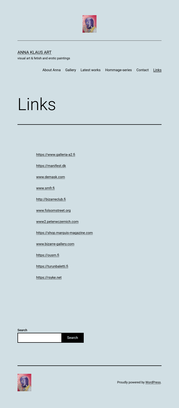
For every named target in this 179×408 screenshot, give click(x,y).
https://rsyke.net (49, 277)
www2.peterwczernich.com (57, 222)
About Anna (51, 70)
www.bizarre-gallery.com (55, 244)
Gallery (70, 70)
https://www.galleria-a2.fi (55, 155)
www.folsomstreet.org (53, 210)
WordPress (153, 382)
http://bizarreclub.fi (51, 199)
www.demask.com (50, 177)
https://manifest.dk (51, 166)
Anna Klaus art (34, 52)
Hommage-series (118, 70)
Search (22, 330)
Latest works (91, 70)
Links (157, 70)
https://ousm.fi (47, 255)
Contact (143, 70)
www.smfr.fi (45, 188)
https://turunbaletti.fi (52, 266)
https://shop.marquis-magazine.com (64, 233)
